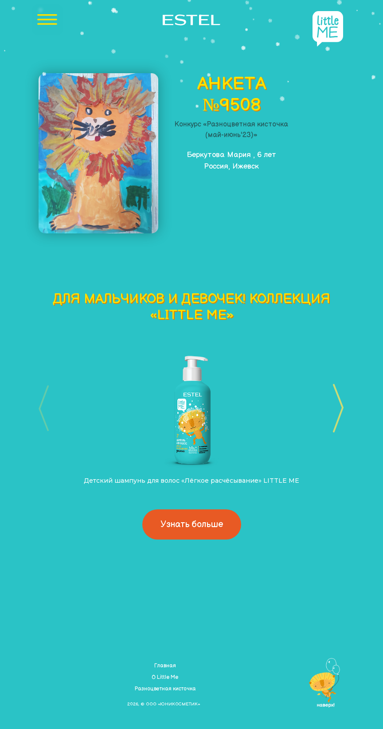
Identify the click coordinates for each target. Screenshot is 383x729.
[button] (335, 408)
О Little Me (165, 677)
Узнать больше (191, 524)
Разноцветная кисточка (165, 689)
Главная (165, 665)
